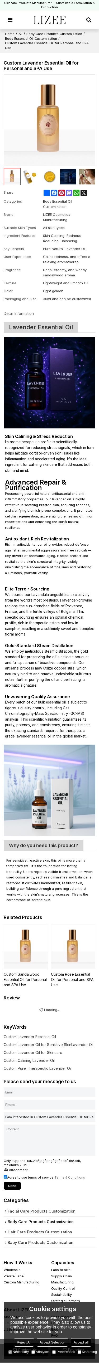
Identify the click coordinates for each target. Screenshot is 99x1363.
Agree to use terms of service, (44, 1177)
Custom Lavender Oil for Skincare (33, 1052)
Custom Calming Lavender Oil (29, 1060)
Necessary (18, 1352)
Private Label (14, 1276)
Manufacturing (62, 1282)
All (20, 34)
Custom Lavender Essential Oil (30, 1036)
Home (10, 34)
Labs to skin (60, 1270)
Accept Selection (52, 1342)
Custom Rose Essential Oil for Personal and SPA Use (72, 979)
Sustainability (61, 1295)
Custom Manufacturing (21, 1282)
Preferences (63, 1352)
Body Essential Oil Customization (31, 39)
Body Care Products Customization (54, 34)
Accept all (81, 1342)
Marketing (87, 1352)
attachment (15, 1170)
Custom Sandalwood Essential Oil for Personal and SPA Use (25, 979)
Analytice (40, 1352)
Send (12, 1186)
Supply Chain (61, 1276)
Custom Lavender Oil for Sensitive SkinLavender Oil (48, 1044)
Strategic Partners (65, 1301)
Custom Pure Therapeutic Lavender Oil (38, 1068)
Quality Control (63, 1289)
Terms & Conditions (69, 1177)
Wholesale (12, 1270)
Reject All (24, 1342)
